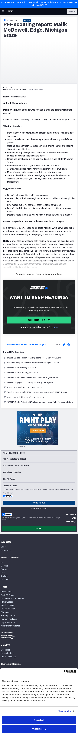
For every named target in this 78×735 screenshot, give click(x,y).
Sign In (72, 11)
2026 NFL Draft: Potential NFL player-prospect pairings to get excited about (38, 402)
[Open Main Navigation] (3, 11)
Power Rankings (8, 609)
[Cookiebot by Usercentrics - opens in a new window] (64, 671)
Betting (4, 566)
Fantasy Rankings (9, 619)
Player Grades (7, 602)
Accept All (39, 720)
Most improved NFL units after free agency (23, 397)
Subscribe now (39, 320)
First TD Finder (7, 595)
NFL (3, 562)
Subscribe (5, 650)
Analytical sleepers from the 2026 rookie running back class (31, 363)
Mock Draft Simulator (10, 626)
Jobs (3, 547)
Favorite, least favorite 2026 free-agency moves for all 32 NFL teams (35, 392)
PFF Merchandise (8, 657)
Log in (54, 327)
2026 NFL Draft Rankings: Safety (19, 368)
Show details (64, 711)
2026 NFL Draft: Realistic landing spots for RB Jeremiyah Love (32, 358)
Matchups (5, 612)
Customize (39, 729)
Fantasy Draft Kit (8, 616)
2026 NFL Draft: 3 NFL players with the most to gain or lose (30, 378)
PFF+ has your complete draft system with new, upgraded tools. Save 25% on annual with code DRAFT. (39, 3)
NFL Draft (5, 580)
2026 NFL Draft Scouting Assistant (20, 373)
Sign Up (27, 20)
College (4, 576)
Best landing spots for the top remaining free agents (28, 382)
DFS (3, 573)
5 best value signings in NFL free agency (22, 387)
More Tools (39, 503)
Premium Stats (7, 605)
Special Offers (7, 653)
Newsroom (6, 550)
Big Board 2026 (8, 622)
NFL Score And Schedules (12, 599)
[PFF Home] (10, 11)
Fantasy (4, 569)
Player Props (6, 592)
